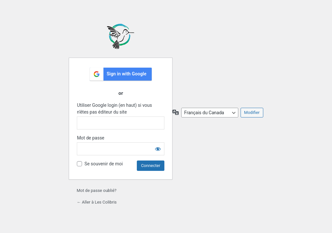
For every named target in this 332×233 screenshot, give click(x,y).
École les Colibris (120, 36)
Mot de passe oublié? (96, 190)
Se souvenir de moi (104, 163)
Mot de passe (90, 137)
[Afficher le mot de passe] (157, 148)
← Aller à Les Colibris (96, 202)
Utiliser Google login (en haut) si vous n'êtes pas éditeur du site (114, 109)
